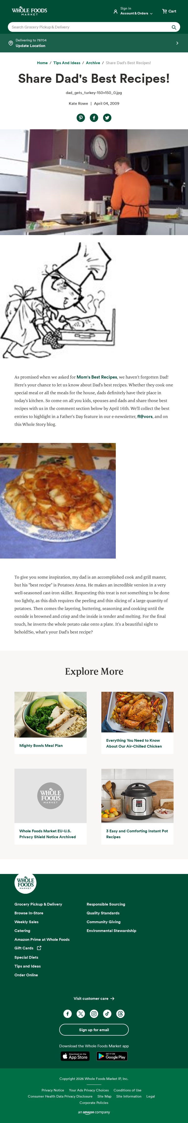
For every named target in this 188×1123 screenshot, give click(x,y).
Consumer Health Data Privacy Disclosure (60, 1096)
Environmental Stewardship (111, 930)
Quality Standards (103, 913)
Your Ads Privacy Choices (89, 1090)
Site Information (128, 1096)
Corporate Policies (94, 1102)
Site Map (104, 1096)
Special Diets (26, 957)
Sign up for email (94, 1029)
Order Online (26, 975)
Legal (150, 1096)
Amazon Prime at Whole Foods (42, 939)
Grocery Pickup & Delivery (38, 904)
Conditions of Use (127, 1090)
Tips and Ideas (27, 966)
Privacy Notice (53, 1090)
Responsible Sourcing (106, 904)
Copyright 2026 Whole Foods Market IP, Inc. (93, 1078)
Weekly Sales (26, 921)
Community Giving (104, 921)
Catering (22, 930)
